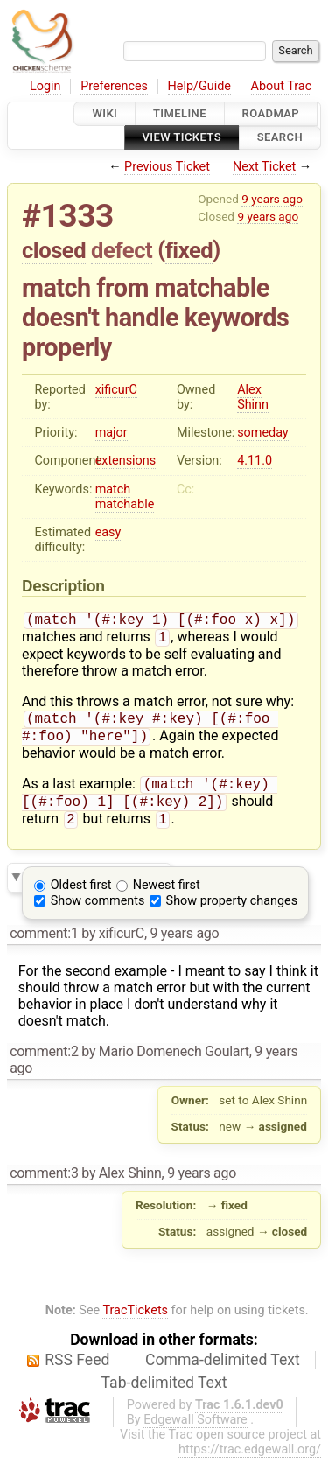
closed (54, 250)
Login (45, 86)
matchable (125, 504)
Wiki (104, 113)
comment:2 (44, 1063)
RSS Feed (77, 1372)
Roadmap (271, 113)
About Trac (281, 86)
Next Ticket (264, 166)
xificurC (116, 389)
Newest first (166, 897)
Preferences (114, 86)
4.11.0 (254, 460)
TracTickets (135, 1322)
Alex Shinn (253, 397)
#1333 (68, 215)
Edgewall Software (195, 1431)
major (111, 432)
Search (280, 137)
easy (108, 532)
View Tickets (182, 137)
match (113, 489)
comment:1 (44, 945)
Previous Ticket (167, 166)
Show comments (98, 913)
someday (263, 432)
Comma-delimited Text (222, 1372)
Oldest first (81, 897)
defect (121, 250)
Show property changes (231, 913)
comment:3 (44, 1185)
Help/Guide (199, 86)
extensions (126, 460)
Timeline (179, 113)
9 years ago (272, 199)
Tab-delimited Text (164, 1395)
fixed (189, 250)
